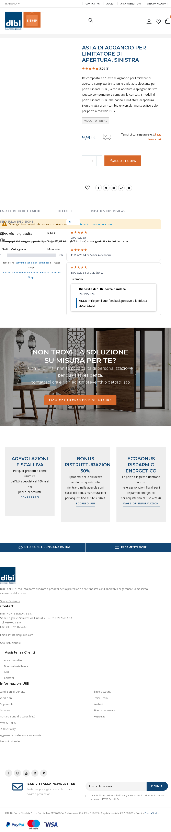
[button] (158, 20)
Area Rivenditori (131, 3)
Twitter (106, 188)
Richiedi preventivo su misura (80, 400)
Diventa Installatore (16, 666)
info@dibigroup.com (20, 635)
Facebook (98, 188)
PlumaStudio (152, 813)
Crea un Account (157, 3)
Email (129, 188)
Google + (121, 188)
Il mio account (102, 691)
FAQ (6, 672)
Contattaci (93, 3)
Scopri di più (85, 503)
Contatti (9, 678)
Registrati (99, 716)
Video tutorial (95, 120)
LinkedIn (114, 188)
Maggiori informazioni (141, 503)
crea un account (102, 224)
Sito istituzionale (10, 643)
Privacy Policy (110, 799)
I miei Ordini (101, 698)
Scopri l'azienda (10, 601)
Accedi (110, 3)
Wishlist (98, 704)
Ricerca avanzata (104, 710)
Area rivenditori (13, 660)
